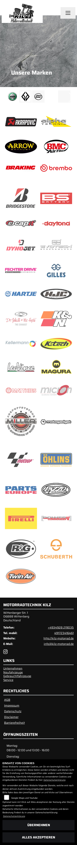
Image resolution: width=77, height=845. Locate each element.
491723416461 (64, 633)
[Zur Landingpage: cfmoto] (38, 96)
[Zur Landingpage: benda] (25, 96)
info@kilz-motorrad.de (59, 644)
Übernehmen (38, 825)
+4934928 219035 (61, 627)
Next (71, 97)
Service (8, 680)
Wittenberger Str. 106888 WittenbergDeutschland (16, 617)
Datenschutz (12, 711)
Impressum (11, 705)
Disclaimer (11, 717)
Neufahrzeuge (13, 672)
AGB (7, 700)
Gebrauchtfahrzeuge (17, 676)
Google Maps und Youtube (24, 798)
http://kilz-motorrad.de (59, 638)
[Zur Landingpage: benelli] (12, 96)
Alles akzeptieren (38, 837)
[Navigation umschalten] (68, 13)
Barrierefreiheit (14, 722)
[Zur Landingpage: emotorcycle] (51, 96)
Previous (5, 97)
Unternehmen (12, 668)
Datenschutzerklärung (55, 780)
